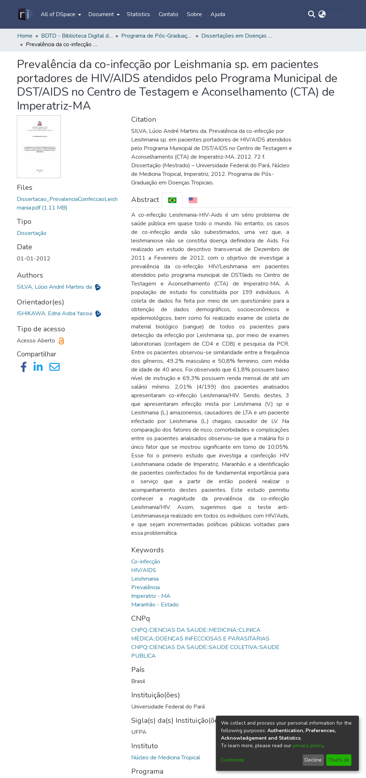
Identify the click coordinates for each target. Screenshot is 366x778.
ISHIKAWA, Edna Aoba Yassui (55, 313)
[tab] (172, 200)
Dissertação (31, 233)
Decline (313, 760)
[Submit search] (311, 14)
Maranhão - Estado (155, 605)
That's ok (338, 760)
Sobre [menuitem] (194, 14)
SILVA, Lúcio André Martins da (55, 287)
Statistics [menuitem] (138, 14)
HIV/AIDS (143, 570)
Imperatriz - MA (150, 596)
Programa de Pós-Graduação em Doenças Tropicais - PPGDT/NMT (157, 36)
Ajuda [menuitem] (218, 14)
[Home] (25, 14)
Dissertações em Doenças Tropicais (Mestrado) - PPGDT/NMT (237, 36)
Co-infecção (145, 562)
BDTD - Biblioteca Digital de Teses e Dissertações (77, 36)
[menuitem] (60, 14)
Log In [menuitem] (336, 14)
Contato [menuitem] (168, 14)
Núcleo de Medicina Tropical (165, 758)
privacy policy (308, 745)
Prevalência (145, 587)
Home (25, 36)
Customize (232, 760)
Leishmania (145, 579)
